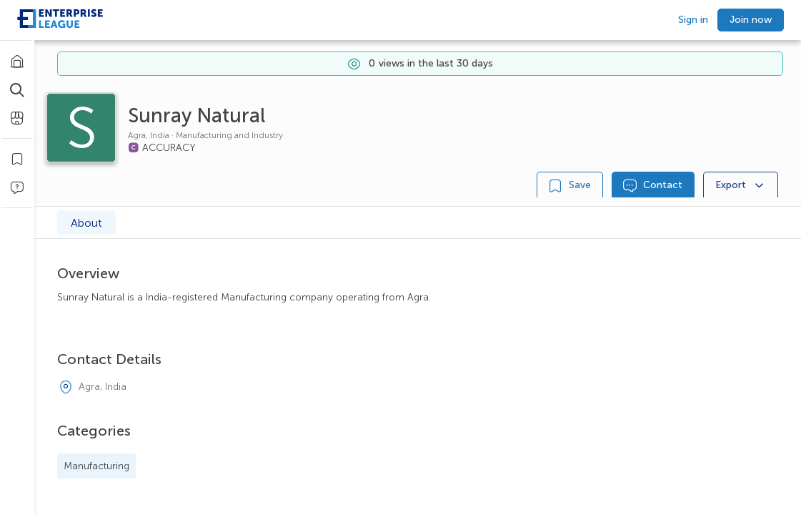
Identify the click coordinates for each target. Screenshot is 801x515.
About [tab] (86, 223)
